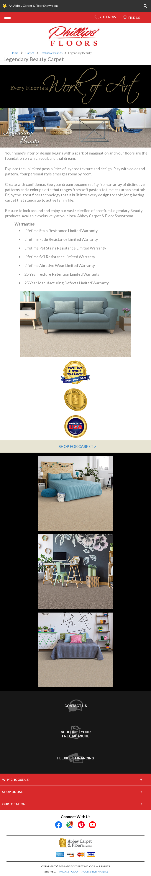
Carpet (29, 53)
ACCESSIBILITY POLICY (95, 871)
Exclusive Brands (51, 53)
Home (14, 53)
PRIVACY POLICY (69, 871)
